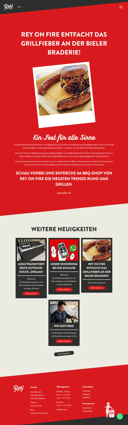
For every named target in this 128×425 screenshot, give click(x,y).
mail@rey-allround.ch (39, 413)
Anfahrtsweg (61, 410)
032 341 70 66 (35, 406)
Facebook (86, 391)
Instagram (86, 394)
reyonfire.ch (64, 193)
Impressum (87, 408)
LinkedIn (86, 398)
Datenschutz (87, 411)
